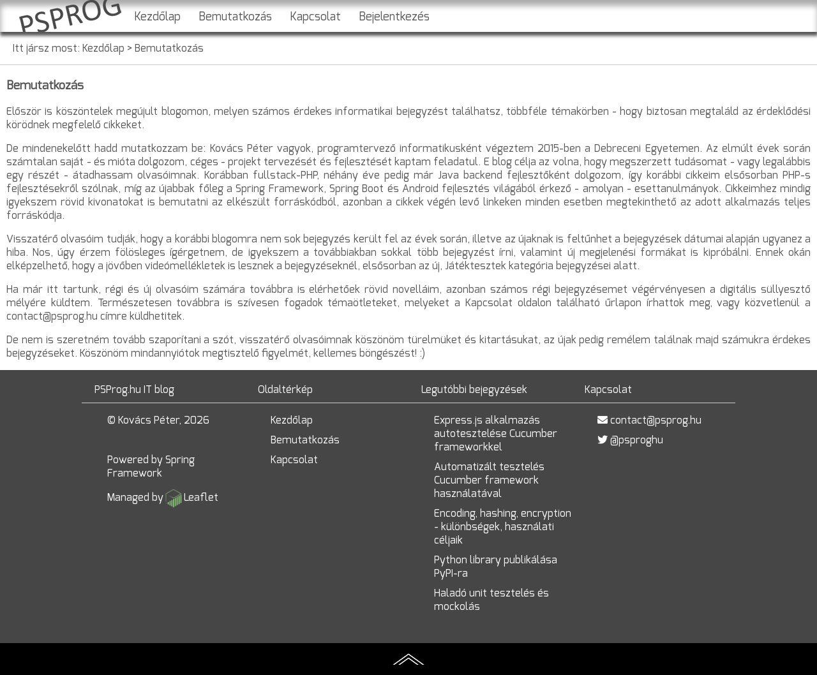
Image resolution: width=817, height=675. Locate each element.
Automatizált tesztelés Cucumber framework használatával (489, 480)
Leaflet (201, 497)
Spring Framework (151, 466)
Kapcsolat (315, 16)
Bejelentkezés (394, 16)
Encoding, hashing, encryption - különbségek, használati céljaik (502, 527)
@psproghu (636, 440)
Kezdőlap (157, 16)
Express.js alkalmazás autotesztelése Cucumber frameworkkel (495, 433)
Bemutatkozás (235, 16)
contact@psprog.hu (655, 420)
